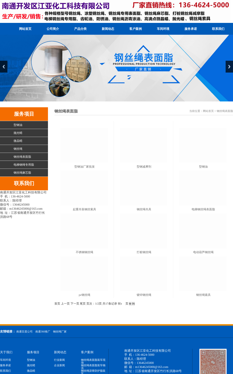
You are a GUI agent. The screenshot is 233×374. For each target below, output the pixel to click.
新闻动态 (108, 28)
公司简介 (53, 28)
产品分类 (80, 28)
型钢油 (18, 124)
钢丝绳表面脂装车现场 (93, 361)
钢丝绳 (18, 148)
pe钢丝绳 (84, 294)
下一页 (74, 303)
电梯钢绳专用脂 (24, 164)
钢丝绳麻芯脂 (22, 172)
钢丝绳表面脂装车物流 (93, 367)
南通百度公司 (24, 331)
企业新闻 (59, 365)
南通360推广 (42, 331)
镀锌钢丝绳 (144, 294)
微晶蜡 (18, 140)
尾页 (83, 303)
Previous (3, 67)
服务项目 (33, 352)
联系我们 (218, 28)
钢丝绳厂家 (60, 331)
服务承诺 (190, 28)
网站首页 (25, 28)
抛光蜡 (18, 132)
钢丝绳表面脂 (22, 156)
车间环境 (163, 28)
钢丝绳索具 (203, 294)
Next (229, 67)
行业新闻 (59, 360)
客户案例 (135, 28)
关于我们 (6, 352)
